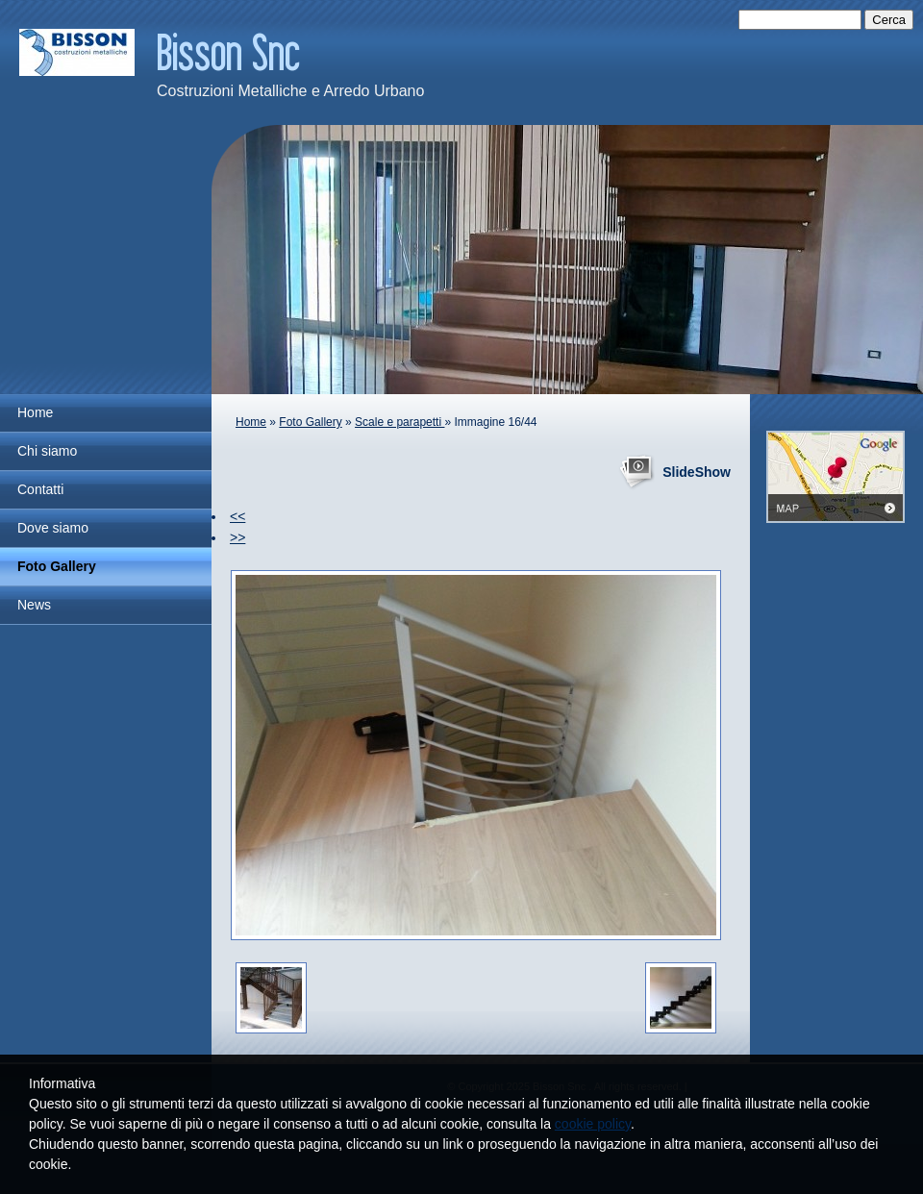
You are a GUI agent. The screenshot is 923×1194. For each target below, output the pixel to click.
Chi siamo (47, 451)
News (34, 604)
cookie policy (593, 1124)
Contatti (40, 489)
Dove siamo (52, 527)
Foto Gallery (56, 566)
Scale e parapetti (399, 422)
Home (35, 412)
